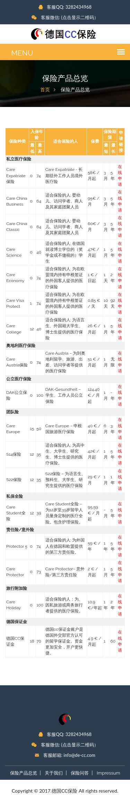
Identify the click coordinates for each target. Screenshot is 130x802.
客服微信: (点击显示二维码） (65, 17)
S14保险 (13, 454)
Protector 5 (16, 546)
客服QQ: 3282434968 (65, 7)
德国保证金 (16, 621)
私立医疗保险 (18, 159)
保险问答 (80, 773)
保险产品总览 (23, 773)
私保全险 (14, 496)
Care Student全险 (16, 513)
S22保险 (13, 479)
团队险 (12, 412)
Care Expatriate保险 (16, 175)
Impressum (108, 773)
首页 (45, 89)
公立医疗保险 (18, 379)
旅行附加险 (16, 588)
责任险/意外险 (20, 529)
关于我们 (54, 773)
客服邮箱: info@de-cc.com (65, 755)
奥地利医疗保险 (20, 345)
